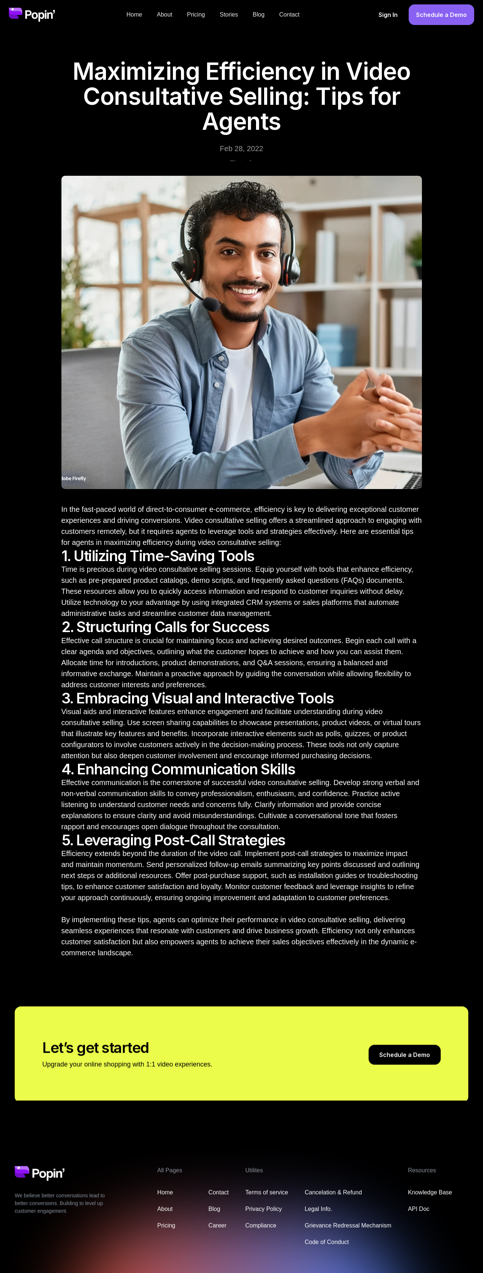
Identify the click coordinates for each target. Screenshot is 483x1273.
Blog (258, 14)
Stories (229, 14)
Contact (289, 14)
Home (134, 14)
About (165, 14)
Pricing (196, 14)
